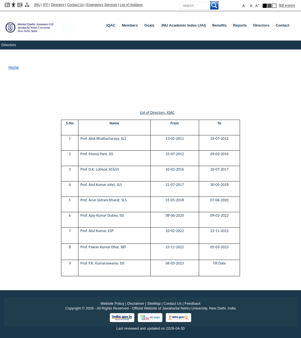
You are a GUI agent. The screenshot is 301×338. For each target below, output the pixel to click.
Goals (149, 25)
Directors (261, 25)
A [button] (257, 5)
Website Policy (112, 303)
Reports (240, 25)
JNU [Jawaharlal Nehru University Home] (37, 5)
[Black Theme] (265, 6)
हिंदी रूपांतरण (287, 5)
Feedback (192, 303)
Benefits (219, 25)
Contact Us (75, 5)
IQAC (111, 25)
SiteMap (154, 303)
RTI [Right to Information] (45, 5)
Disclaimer (135, 303)
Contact (282, 25)
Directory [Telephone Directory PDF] (57, 5)
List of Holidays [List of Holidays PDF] (131, 5)
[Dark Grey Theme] (269, 6)
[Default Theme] (274, 6)
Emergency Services (101, 5)
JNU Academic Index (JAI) (183, 25)
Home (13, 67)
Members (130, 25)
